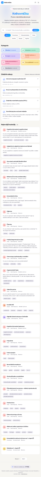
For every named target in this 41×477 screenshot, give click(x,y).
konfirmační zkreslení (19, 140)
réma (16, 170)
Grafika (14, 38)
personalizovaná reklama (9, 189)
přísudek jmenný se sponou (16, 394)
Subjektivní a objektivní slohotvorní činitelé (19, 146)
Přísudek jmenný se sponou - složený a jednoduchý (22, 388)
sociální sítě (6, 310)
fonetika (5, 432)
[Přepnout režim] (38, 2)
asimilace (18, 432)
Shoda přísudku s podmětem (15, 376)
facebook (13, 310)
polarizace (28, 332)
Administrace (24, 474)
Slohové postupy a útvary (14, 414)
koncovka (23, 408)
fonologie (12, 432)
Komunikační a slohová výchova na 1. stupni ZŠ (20, 438)
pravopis (20, 382)
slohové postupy (7, 420)
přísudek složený (28, 394)
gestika (10, 370)
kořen (11, 408)
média (19, 263)
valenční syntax (7, 298)
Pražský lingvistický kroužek (15, 239)
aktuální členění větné (23, 170)
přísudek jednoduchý (8, 396)
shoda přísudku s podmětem (10, 382)
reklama (5, 187)
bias (27, 140)
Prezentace (15, 35)
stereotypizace (7, 334)
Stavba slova (10, 402)
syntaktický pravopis (28, 382)
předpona (6, 408)
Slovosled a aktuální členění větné (17, 161)
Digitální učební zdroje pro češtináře (17, 316)
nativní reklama (21, 187)
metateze (30, 432)
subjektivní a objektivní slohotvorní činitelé (13, 155)
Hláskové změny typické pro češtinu (17, 426)
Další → (24, 459)
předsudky (13, 263)
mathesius (27, 250)
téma (11, 170)
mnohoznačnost (14, 346)
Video (33, 35)
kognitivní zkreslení (8, 140)
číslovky (5, 233)
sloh (15, 205)
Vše (7, 35)
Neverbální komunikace (14, 364)
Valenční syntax (11, 289)
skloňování (12, 233)
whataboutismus (29, 280)
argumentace (21, 280)
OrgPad (27, 38)
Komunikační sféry (12, 196)
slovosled (6, 170)
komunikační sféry (8, 205)
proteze (24, 432)
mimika (5, 370)
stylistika (20, 205)
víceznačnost (22, 346)
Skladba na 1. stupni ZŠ (13, 448)
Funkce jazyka (11, 352)
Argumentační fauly (12, 270)
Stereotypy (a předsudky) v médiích (17, 256)
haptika (22, 370)
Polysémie (10, 340)
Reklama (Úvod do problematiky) (16, 176)
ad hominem (6, 283)
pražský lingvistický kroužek (10, 250)
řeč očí (28, 370)
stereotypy (6, 263)
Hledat (35, 30)
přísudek (6, 394)
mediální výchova (7, 280)
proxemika (16, 370)
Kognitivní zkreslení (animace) (15, 326)
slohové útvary (16, 420)
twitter (25, 310)
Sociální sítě (10, 304)
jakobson (20, 250)
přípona (16, 408)
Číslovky (9, 224)
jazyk (14, 280)
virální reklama (12, 187)
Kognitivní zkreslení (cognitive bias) (17, 129)
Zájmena (9, 211)
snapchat (31, 310)
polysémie (6, 346)
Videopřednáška (25, 35)
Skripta (20, 38)
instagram (19, 310)
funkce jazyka (11, 358)
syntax (14, 298)
